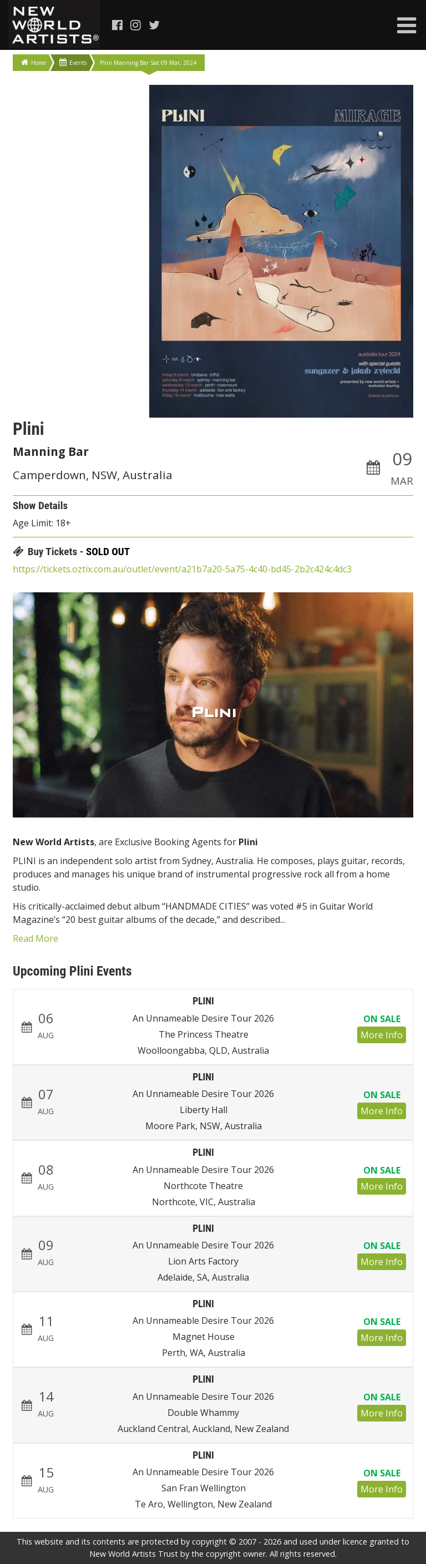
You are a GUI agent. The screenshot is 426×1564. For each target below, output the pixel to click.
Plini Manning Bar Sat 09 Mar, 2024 (148, 63)
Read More (35, 938)
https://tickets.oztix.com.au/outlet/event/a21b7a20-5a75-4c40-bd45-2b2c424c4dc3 (182, 569)
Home (33, 62)
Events (73, 62)
